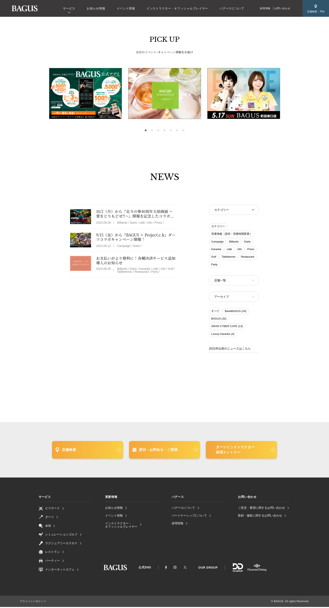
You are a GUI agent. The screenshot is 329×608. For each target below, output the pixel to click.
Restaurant (247, 257)
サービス (69, 8)
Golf (213, 257)
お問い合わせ (282, 8)
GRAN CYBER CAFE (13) (227, 327)
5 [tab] (171, 130)
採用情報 (265, 8)
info (240, 249)
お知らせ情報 (96, 8)
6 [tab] (177, 130)
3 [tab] (158, 130)
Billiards (234, 242)
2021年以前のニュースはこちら (230, 349)
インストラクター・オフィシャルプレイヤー (177, 8)
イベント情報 (126, 8)
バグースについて (231, 8)
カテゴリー (218, 226)
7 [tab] (183, 130)
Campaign (217, 242)
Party (214, 264)
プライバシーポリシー (33, 602)
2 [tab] (152, 130)
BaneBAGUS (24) (236, 312)
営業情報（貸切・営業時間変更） (231, 234)
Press (250, 249)
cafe (229, 249)
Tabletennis (228, 257)
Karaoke (216, 249)
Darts (247, 242)
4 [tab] (164, 130)
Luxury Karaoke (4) (223, 335)
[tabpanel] (164, 93)
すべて (215, 312)
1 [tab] (146, 130)
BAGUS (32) (218, 319)
